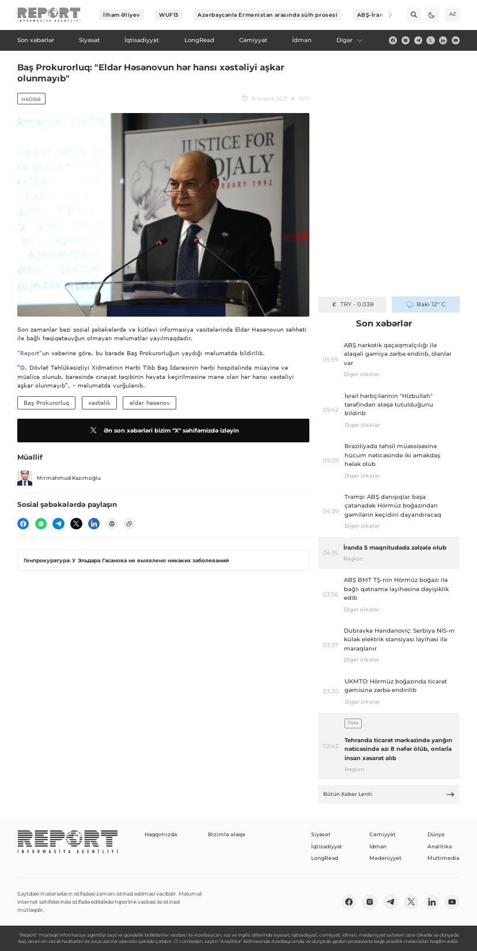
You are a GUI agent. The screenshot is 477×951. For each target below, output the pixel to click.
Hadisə (31, 99)
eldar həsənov (150, 402)
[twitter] (430, 40)
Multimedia (443, 858)
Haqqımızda (161, 834)
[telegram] (418, 40)
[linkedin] (443, 40)
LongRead (324, 858)
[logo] (49, 14)
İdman (378, 846)
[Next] (385, 14)
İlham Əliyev (121, 15)
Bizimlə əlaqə (226, 834)
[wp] (41, 523)
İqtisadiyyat (326, 846)
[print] (112, 523)
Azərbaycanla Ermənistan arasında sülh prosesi (268, 15)
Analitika (439, 846)
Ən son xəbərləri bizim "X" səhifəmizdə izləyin (163, 430)
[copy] (129, 523)
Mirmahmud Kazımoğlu (59, 478)
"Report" (29, 352)
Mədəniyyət (385, 858)
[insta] (406, 40)
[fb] (393, 40)
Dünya (435, 834)
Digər (349, 40)
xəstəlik (99, 402)
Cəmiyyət (382, 834)
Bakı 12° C (425, 304)
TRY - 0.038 (352, 304)
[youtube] (456, 40)
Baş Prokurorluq (46, 402)
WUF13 (169, 15)
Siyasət (321, 834)
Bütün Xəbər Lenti (389, 794)
